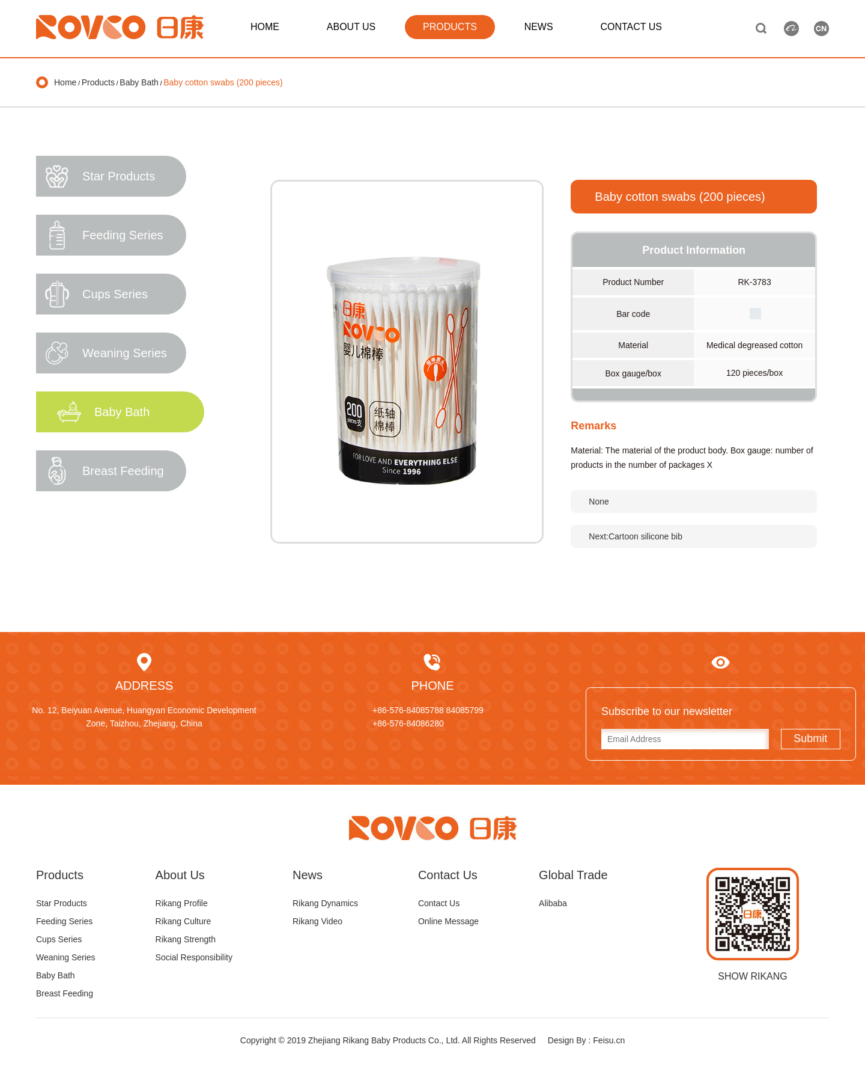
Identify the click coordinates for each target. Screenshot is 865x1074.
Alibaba (553, 903)
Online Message (448, 921)
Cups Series (59, 939)
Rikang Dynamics (325, 903)
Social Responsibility (194, 957)
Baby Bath (139, 82)
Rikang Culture (183, 921)
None (599, 501)
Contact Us (439, 903)
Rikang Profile (182, 903)
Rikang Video (317, 921)
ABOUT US (351, 27)
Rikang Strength (186, 939)
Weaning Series (66, 957)
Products (98, 82)
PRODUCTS (450, 27)
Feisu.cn (609, 1040)
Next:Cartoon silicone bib (635, 536)
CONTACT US (631, 27)
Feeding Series (64, 921)
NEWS (538, 27)
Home (65, 82)
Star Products (61, 903)
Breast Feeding (64, 993)
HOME (264, 27)
